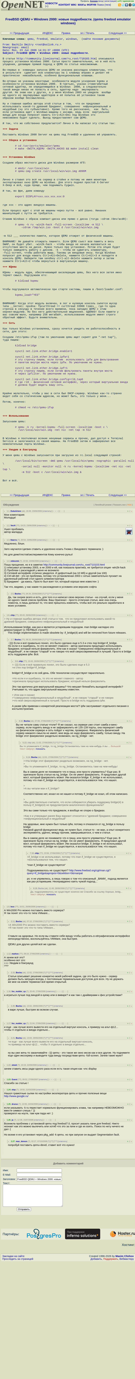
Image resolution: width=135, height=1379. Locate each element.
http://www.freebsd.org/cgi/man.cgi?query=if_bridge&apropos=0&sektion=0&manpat (69, 984)
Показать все (119, 617)
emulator (57, 39)
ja (12, 1232)
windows (71, 39)
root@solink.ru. (48, 46)
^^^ (50, 706)
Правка (66, 33)
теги (107, 4)
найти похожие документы (100, 39)
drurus (15, 1217)
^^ (46, 706)
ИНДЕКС (48, 33)
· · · (62, 624)
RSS (129, 617)
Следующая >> (118, 33)
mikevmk (15, 673)
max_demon (21, 1254)
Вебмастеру (127, 1375)
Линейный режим (103, 617)
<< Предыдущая (19, 33)
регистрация (110, 1)
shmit (14, 1177)
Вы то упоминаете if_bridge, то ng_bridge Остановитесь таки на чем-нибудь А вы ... (70, 860)
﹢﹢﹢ (55, 624)
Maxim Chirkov (124, 1372)
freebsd (42, 39)
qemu (30, 39)
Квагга (14, 652)
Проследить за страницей (17, 1375)
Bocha (18, 706)
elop (14, 1202)
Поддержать (110, 1375)
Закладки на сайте (13, 1372)
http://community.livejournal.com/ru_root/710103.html (57, 64)
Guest (14, 1192)
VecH (13, 638)
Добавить (96, 1375)
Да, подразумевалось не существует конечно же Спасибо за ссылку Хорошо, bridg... (76, 1005)
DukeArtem (16, 624)
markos (15, 1066)
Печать (90, 33)
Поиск (100, 4)
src (82, 33)
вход (101, 1)
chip (13, 728)
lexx (12, 1019)
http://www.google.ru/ (16, 1208)
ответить (47, 624)
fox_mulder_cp (19, 1104)
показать (40, 861)
